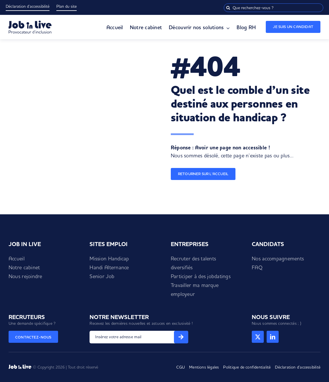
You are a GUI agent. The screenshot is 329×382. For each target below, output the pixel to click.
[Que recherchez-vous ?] (273, 7)
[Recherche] (228, 7)
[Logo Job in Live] (30, 23)
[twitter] (258, 337)
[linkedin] (273, 337)
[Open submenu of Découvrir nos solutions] (227, 28)
